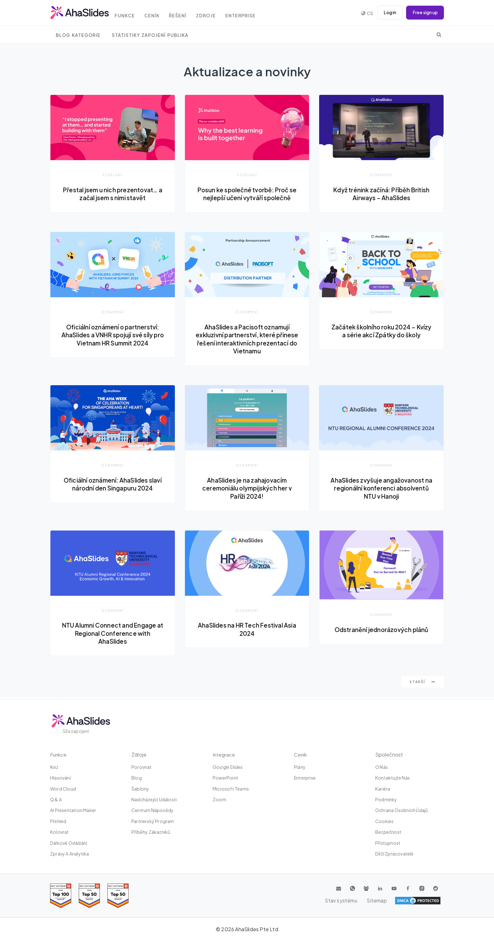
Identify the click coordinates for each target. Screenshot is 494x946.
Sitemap (430, 900)
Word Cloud (63, 789)
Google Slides (228, 767)
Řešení (186, 13)
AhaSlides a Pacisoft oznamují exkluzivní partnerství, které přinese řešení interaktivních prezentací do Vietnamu (247, 339)
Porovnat (141, 767)
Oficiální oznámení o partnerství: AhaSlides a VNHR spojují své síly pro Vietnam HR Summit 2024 (113, 335)
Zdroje (215, 13)
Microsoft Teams (231, 789)
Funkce (129, 13)
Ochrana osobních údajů (401, 810)
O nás (381, 767)
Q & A (56, 799)
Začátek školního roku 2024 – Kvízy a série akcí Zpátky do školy (381, 331)
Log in (387, 12)
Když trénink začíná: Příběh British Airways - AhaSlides (381, 194)
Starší (422, 683)
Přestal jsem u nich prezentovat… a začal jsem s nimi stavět (112, 194)
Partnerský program (152, 821)
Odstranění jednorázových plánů (381, 630)
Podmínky (386, 799)
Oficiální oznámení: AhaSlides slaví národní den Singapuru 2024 (112, 485)
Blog (136, 778)
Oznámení (381, 175)
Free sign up (424, 12)
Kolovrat (59, 832)
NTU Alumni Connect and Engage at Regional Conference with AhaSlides (112, 634)
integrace (224, 754)
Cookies (384, 821)
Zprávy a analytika (69, 853)
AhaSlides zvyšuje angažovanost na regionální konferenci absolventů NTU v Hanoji (381, 489)
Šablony (140, 789)
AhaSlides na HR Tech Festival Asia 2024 (247, 630)
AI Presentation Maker (73, 810)
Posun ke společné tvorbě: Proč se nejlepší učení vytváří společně (247, 194)
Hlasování (60, 778)
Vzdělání (112, 175)
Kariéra (382, 789)
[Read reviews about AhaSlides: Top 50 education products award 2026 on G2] (89, 896)
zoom (219, 799)
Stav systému (396, 900)
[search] (439, 34)
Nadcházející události (154, 799)
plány (300, 767)
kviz (54, 767)
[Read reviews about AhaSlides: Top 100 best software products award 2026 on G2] (60, 896)
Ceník (158, 13)
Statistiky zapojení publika (150, 35)
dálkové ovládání (68, 843)
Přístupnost (387, 843)
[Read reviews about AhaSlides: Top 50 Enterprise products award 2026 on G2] (118, 896)
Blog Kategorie (78, 35)
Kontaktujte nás (392, 778)
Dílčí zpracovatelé (394, 853)
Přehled (58, 821)
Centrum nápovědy (152, 810)
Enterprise (252, 13)
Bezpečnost (388, 832)
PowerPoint (225, 778)
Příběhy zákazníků (150, 832)
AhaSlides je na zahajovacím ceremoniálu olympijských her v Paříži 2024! (247, 489)
